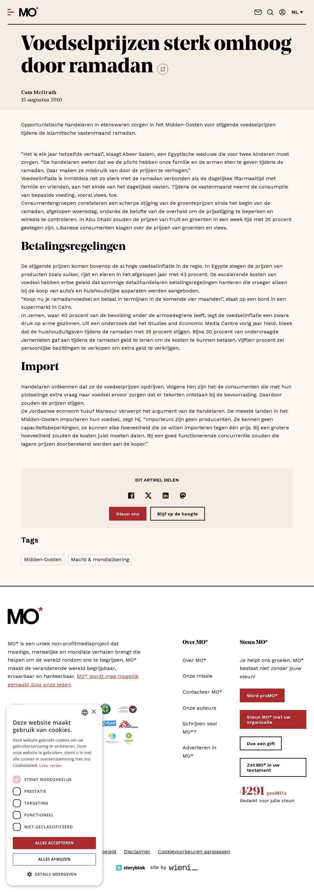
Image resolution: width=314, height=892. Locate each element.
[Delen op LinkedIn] (165, 495)
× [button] (93, 712)
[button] (54, 874)
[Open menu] (11, 12)
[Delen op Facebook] (131, 495)
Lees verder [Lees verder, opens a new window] (50, 765)
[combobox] (85, 712)
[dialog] (54, 795)
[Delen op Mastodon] (182, 495)
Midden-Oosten (42, 559)
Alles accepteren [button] (54, 843)
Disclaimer (137, 851)
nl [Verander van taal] (297, 12)
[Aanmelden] (282, 12)
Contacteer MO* (202, 692)
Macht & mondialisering (100, 559)
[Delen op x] (148, 495)
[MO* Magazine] (29, 12)
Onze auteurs (199, 708)
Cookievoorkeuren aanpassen (194, 851)
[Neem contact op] (258, 12)
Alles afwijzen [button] (54, 859)
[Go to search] (270, 12)
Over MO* (194, 660)
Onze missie (197, 676)
